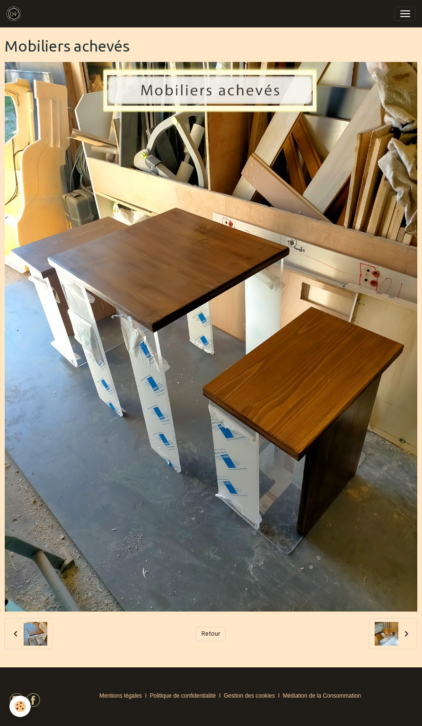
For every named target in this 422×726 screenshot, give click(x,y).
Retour (211, 633)
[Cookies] (20, 706)
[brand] (15, 14)
